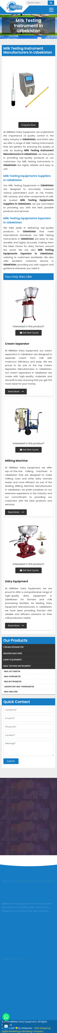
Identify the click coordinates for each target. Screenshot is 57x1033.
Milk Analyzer (10, 691)
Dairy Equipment (12, 659)
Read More (16, 391)
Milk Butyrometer (12, 681)
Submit (11, 761)
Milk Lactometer (12, 671)
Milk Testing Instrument (17, 665)
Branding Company (32, 1031)
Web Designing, (42, 1028)
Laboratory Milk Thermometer (19, 686)
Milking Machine (12, 653)
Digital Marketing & (12, 1031)
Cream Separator (13, 647)
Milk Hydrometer (12, 676)
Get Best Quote (29, 332)
